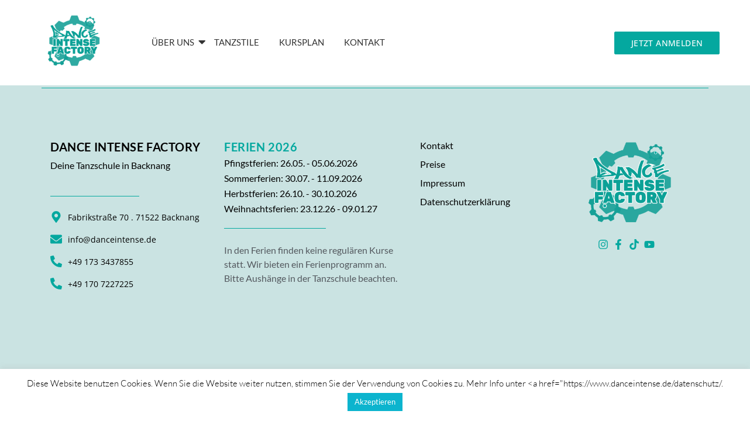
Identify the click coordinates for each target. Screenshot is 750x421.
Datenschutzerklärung (465, 201)
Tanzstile (236, 42)
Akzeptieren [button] (375, 401)
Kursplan (301, 42)
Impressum (442, 182)
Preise (432, 164)
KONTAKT (364, 42)
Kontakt (436, 145)
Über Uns (175, 42)
